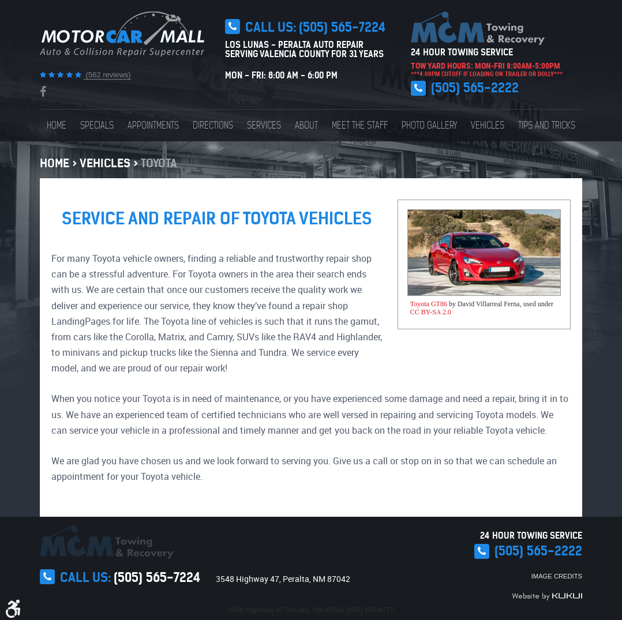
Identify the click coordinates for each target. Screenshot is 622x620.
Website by (547, 596)
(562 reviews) (107, 74)
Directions (213, 125)
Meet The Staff (360, 125)
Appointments (153, 125)
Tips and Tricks (546, 125)
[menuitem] (56, 125)
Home (56, 125)
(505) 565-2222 (475, 88)
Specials (97, 125)
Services (264, 125)
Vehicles (487, 125)
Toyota (159, 163)
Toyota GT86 (428, 304)
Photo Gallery (429, 125)
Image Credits (556, 576)
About (306, 125)
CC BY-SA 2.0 (430, 312)
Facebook (43, 91)
